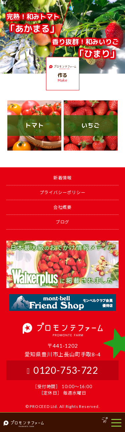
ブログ (62, 222)
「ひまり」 (85, 48)
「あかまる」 (33, 23)
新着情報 (62, 177)
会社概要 (62, 207)
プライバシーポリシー (63, 192)
